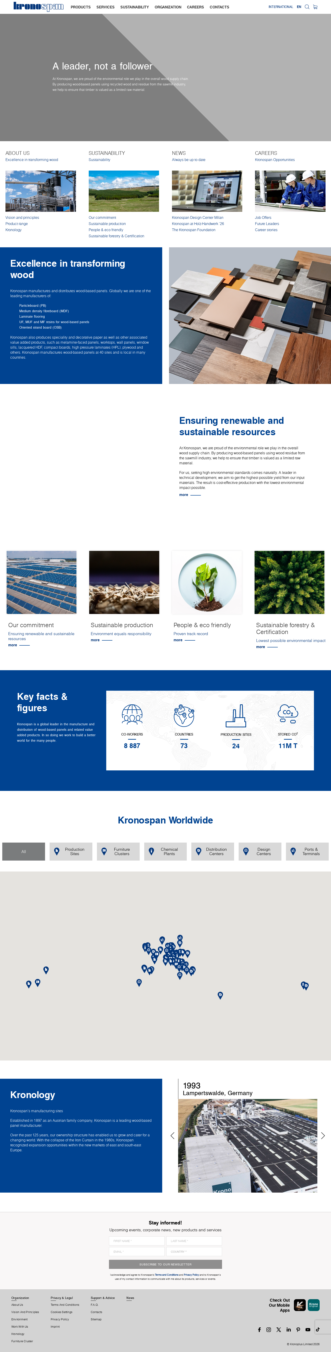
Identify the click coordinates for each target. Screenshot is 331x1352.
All (23, 851)
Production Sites (69, 851)
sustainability (134, 7)
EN (299, 7)
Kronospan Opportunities (275, 159)
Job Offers (263, 217)
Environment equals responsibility (121, 633)
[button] (171, 962)
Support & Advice (103, 1298)
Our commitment (102, 217)
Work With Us (19, 1327)
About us (17, 1305)
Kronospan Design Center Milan (197, 217)
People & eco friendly (106, 229)
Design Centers (257, 851)
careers (195, 7)
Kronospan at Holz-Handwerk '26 (198, 223)
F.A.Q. (95, 1305)
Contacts (96, 1312)
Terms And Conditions (65, 1305)
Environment (19, 1319)
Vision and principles (22, 217)
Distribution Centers (211, 851)
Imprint (55, 1327)
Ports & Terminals (305, 851)
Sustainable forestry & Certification (116, 235)
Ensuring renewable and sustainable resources (41, 636)
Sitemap (96, 1319)
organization (168, 7)
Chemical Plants (163, 851)
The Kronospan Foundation (193, 229)
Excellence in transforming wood (31, 159)
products (81, 7)
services (105, 7)
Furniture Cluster (22, 1341)
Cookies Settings (62, 1312)
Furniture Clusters (115, 851)
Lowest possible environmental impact (291, 640)
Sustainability (99, 159)
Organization (20, 1298)
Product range (16, 223)
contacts (219, 7)
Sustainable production (107, 223)
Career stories (266, 229)
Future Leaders (267, 223)
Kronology (13, 229)
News (130, 1298)
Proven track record (191, 633)
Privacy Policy (60, 1319)
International (281, 7)
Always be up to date (188, 159)
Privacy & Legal (62, 1298)
